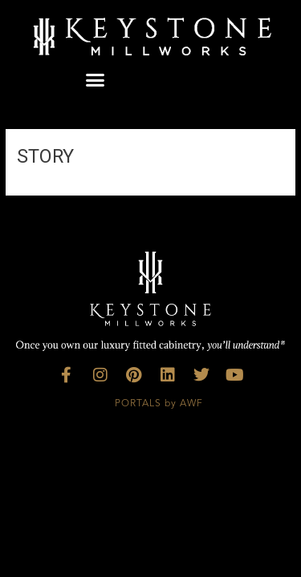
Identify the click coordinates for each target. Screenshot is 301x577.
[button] (95, 80)
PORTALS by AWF (159, 404)
